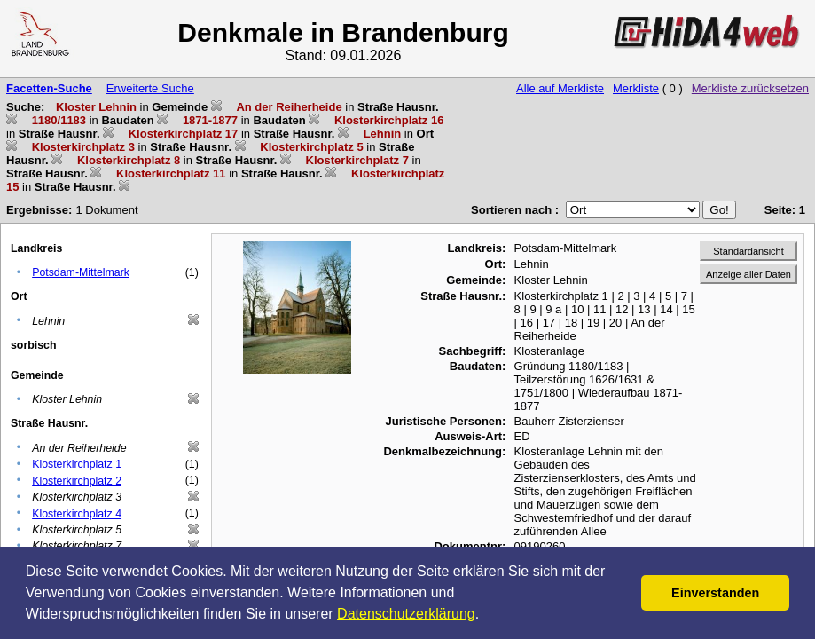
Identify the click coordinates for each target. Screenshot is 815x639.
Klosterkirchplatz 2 (76, 481)
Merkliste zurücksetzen (750, 88)
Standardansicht (748, 251)
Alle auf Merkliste (560, 88)
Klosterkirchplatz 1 (76, 464)
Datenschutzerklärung (406, 613)
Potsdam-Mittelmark (80, 272)
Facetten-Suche (49, 88)
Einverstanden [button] (715, 593)
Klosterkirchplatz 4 (76, 514)
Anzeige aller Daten (748, 274)
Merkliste (636, 88)
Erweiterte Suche (150, 88)
